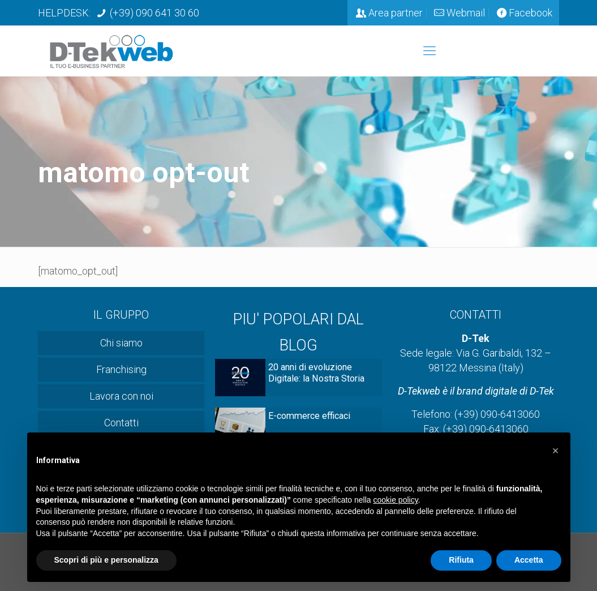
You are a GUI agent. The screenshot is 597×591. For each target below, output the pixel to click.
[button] (556, 451)
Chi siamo (121, 343)
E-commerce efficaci (309, 415)
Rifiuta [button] (461, 559)
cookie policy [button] (395, 499)
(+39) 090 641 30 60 (154, 13)
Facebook (530, 13)
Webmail (465, 13)
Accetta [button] (528, 559)
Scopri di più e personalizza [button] (106, 559)
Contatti (121, 423)
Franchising (121, 369)
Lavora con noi (121, 396)
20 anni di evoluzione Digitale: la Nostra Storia (316, 373)
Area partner (395, 13)
